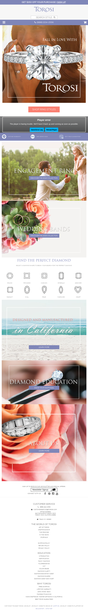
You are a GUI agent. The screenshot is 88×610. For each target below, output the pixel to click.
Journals (44, 537)
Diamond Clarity (44, 571)
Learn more (44, 347)
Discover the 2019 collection (44, 178)
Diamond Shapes (44, 576)
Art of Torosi (44, 527)
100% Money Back (39, 136)
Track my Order (44, 519)
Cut (44, 566)
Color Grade (44, 569)
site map (49, 608)
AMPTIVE (56, 606)
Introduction (44, 556)
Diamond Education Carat (44, 574)
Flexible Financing (44, 594)
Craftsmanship (44, 530)
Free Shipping (44, 587)
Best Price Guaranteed (69, 136)
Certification (44, 558)
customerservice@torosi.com (44, 509)
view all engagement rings (44, 131)
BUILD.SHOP (40, 608)
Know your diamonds (44, 388)
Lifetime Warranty (11, 136)
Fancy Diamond (44, 561)
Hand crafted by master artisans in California (44, 597)
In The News (44, 535)
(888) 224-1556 (44, 22)
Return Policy (44, 545)
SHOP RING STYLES (44, 109)
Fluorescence (44, 563)
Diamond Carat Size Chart (44, 579)
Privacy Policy (44, 548)
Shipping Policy (44, 543)
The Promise (44, 532)
